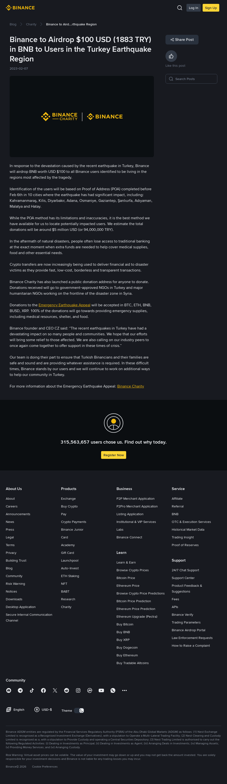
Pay (63, 514)
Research (68, 599)
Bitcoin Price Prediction (134, 601)
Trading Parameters (186, 622)
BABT (65, 591)
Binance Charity (130, 386)
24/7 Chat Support (185, 570)
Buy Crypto (69, 506)
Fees (175, 599)
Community (14, 576)
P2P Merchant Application (136, 498)
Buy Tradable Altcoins (133, 663)
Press (10, 529)
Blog (9, 568)
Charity (66, 607)
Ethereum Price (128, 585)
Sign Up (211, 8)
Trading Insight (183, 537)
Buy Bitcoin (125, 624)
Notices (11, 591)
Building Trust (16, 560)
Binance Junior (72, 529)
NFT (64, 583)
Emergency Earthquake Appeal (64, 305)
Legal (10, 537)
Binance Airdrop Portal (188, 630)
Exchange (68, 498)
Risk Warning (15, 583)
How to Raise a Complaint (191, 645)
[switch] (79, 710)
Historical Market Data (188, 529)
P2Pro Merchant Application (137, 506)
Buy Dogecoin (127, 647)
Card (64, 537)
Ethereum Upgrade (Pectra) (137, 616)
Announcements (18, 514)
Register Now (113, 455)
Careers (12, 506)
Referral (178, 506)
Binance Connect (129, 537)
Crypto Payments (73, 522)
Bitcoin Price (126, 578)
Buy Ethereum (127, 655)
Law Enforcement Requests (192, 638)
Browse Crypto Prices (133, 570)
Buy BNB (123, 632)
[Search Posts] (194, 78)
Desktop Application (21, 607)
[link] (13, 24)
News (10, 522)
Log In (193, 8)
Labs (120, 529)
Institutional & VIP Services (136, 522)
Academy (68, 545)
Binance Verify (182, 614)
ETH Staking (70, 576)
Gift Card (67, 552)
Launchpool (69, 560)
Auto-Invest (70, 568)
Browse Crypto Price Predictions (141, 593)
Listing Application (130, 514)
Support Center (183, 578)
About (10, 498)
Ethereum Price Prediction (136, 609)
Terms (10, 545)
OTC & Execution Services (191, 522)
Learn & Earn (126, 562)
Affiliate (177, 498)
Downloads (14, 599)
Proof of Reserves (185, 545)
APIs (175, 607)
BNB (175, 514)
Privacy (11, 552)
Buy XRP (123, 639)
